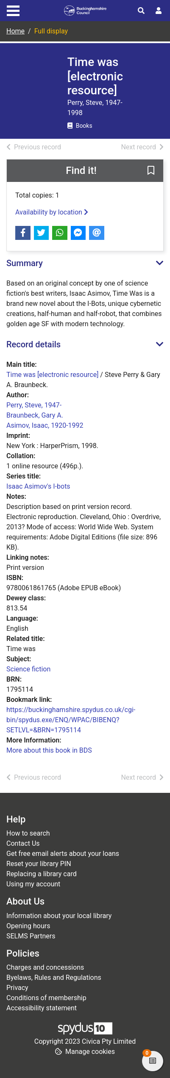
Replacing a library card (41, 874)
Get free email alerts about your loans (62, 854)
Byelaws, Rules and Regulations (53, 978)
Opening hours (28, 926)
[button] (151, 170)
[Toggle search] (141, 11)
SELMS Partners (30, 936)
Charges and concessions (45, 967)
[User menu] (158, 11)
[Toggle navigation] (13, 9)
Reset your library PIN (38, 864)
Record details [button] (33, 344)
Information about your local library (58, 916)
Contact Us (23, 843)
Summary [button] (24, 263)
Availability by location (51, 212)
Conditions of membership (46, 998)
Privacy (17, 988)
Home (15, 31)
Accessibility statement (41, 1008)
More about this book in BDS (49, 750)
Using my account (33, 884)
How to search (28, 833)
